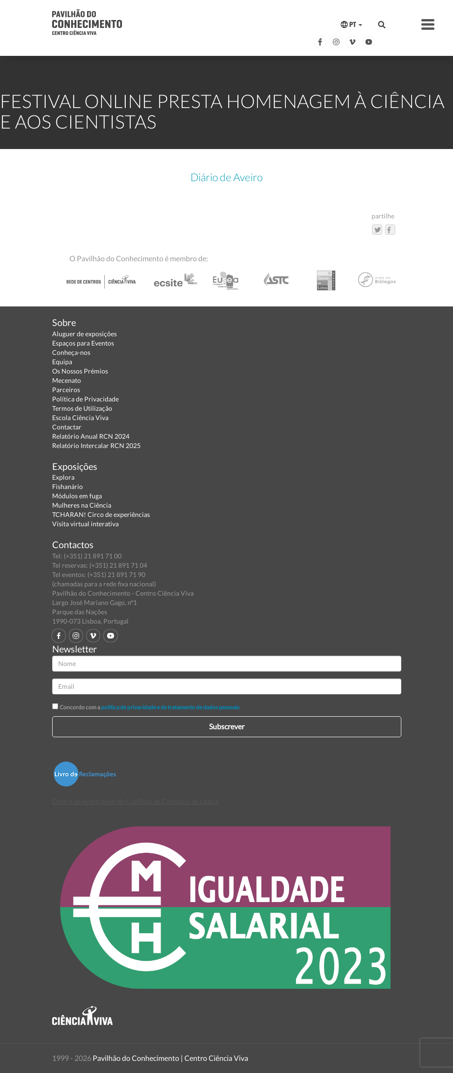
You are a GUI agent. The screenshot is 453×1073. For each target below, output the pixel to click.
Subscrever (226, 726)
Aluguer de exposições (84, 334)
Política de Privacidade (85, 399)
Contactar (66, 427)
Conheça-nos (71, 352)
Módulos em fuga (77, 496)
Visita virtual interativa (85, 524)
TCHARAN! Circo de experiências (101, 514)
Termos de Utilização (82, 408)
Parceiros (66, 390)
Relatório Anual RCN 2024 (90, 436)
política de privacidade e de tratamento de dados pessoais (170, 707)
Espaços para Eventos (83, 343)
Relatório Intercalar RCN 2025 (96, 445)
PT (351, 24)
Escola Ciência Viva (80, 417)
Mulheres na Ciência (81, 505)
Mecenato (66, 380)
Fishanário (67, 486)
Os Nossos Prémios (80, 371)
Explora (63, 477)
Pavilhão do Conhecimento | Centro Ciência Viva (170, 1057)
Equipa (62, 362)
